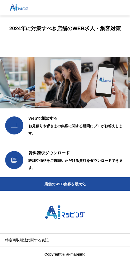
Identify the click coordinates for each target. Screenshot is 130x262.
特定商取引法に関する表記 (27, 240)
